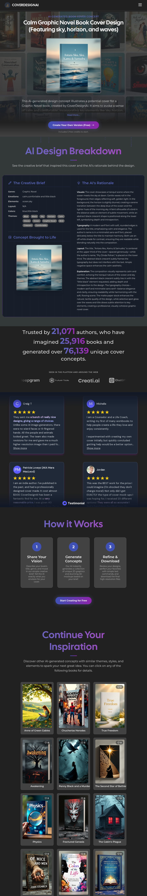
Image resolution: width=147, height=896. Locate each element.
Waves (27, 221)
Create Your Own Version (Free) (73, 125)
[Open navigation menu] (140, 4)
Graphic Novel (49, 221)
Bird (61, 221)
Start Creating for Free (73, 594)
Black (34, 216)
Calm (61, 216)
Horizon (51, 216)
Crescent (28, 225)
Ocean (36, 221)
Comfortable (41, 225)
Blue (26, 216)
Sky (42, 216)
